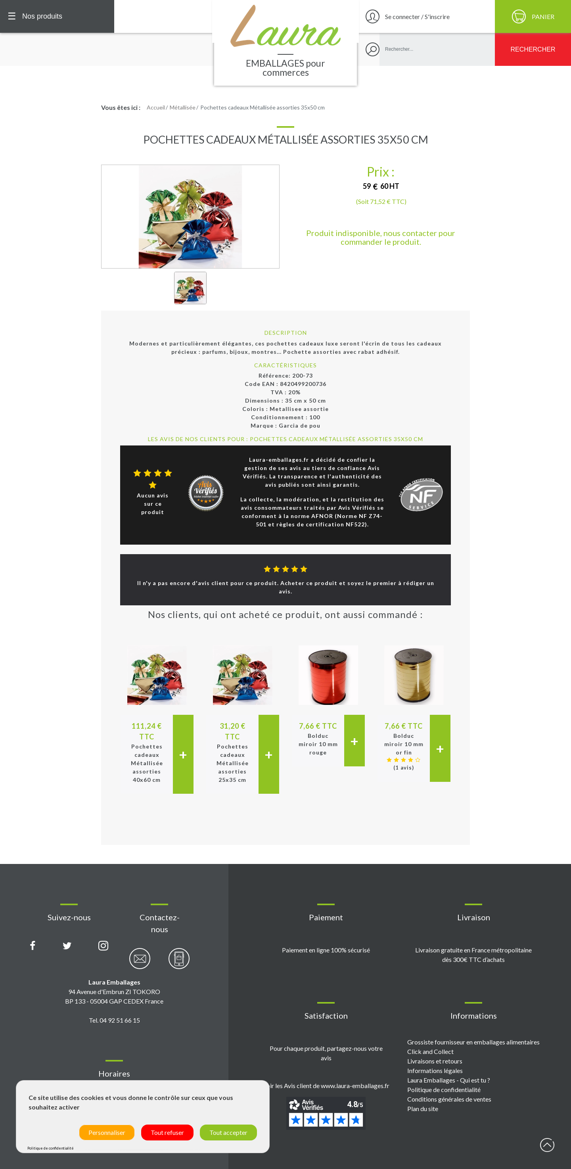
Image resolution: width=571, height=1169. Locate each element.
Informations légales (435, 1070)
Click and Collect (430, 1051)
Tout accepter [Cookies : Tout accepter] (228, 1132)
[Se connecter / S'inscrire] (426, 16)
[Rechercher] (533, 49)
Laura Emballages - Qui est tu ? (448, 1080)
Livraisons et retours (434, 1061)
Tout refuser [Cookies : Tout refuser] (167, 1132)
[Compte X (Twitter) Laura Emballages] (67, 946)
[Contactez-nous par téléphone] (179, 963)
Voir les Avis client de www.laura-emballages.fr (326, 1085)
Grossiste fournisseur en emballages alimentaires (473, 1042)
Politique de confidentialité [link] (50, 1148)
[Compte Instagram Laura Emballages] (103, 946)
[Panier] (533, 16)
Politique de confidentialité (444, 1089)
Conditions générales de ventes (449, 1099)
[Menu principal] (57, 16)
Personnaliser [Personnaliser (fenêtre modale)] (106, 1132)
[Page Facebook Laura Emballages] (33, 946)
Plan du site (422, 1108)
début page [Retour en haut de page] (547, 1145)
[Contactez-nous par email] (139, 963)
